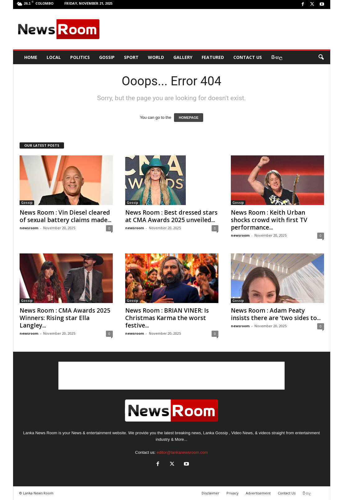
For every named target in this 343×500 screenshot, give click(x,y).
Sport (131, 57)
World (156, 57)
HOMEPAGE (188, 117)
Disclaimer (210, 493)
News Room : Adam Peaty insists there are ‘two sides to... (276, 314)
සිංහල (276, 57)
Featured (213, 57)
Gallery (182, 57)
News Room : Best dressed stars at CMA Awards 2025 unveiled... (171, 216)
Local (54, 57)
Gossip (107, 57)
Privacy (232, 493)
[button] (321, 57)
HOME (30, 57)
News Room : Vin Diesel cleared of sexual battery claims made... (65, 216)
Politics (80, 57)
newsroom (29, 227)
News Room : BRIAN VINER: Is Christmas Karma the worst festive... (167, 317)
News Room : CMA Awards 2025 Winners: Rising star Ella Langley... (65, 317)
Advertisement (258, 493)
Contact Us (247, 57)
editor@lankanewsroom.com (182, 452)
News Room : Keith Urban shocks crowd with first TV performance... (269, 219)
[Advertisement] (215, 29)
